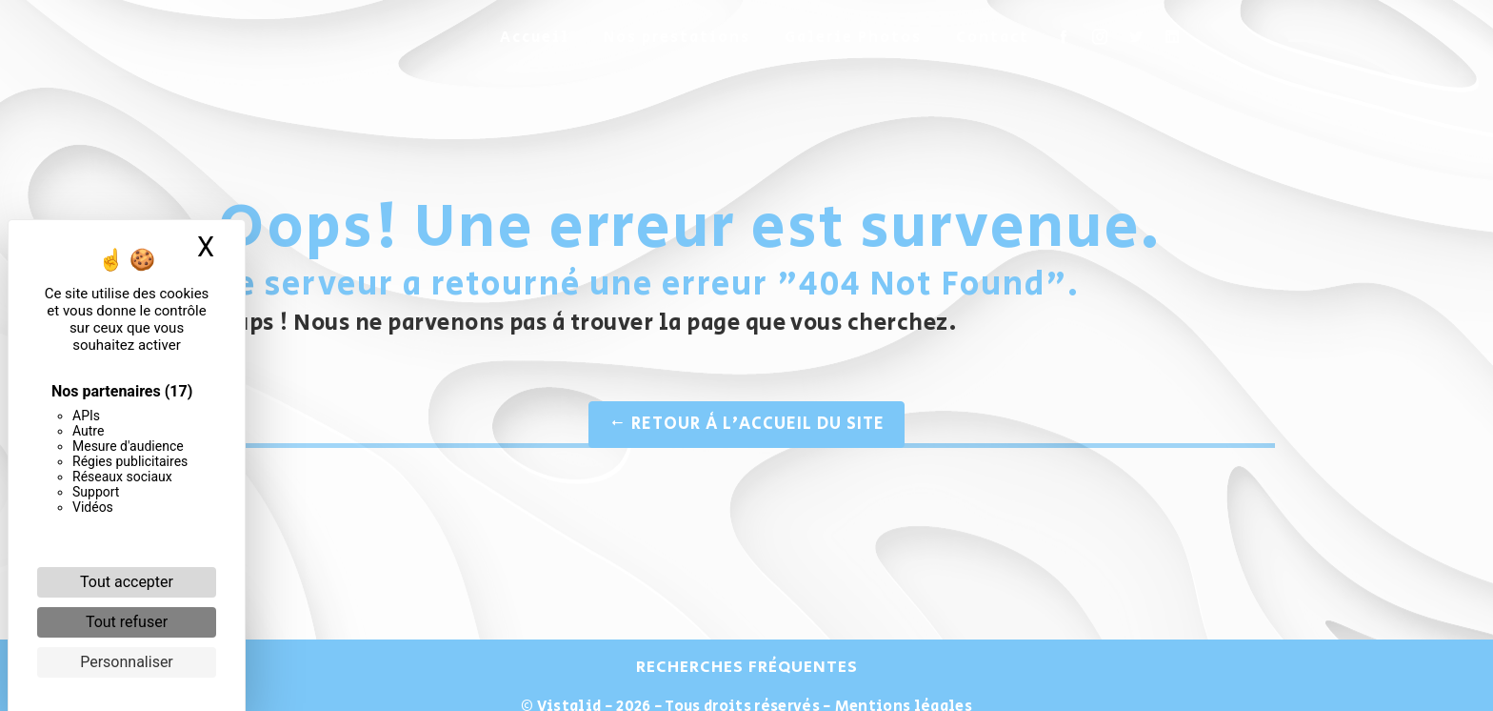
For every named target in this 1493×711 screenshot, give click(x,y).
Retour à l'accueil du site (746, 424)
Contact (992, 38)
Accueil (534, 38)
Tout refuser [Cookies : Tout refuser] (127, 622)
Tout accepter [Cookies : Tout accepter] (126, 582)
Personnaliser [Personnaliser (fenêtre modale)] (126, 662)
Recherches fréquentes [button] (747, 667)
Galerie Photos (853, 38)
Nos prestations (677, 38)
